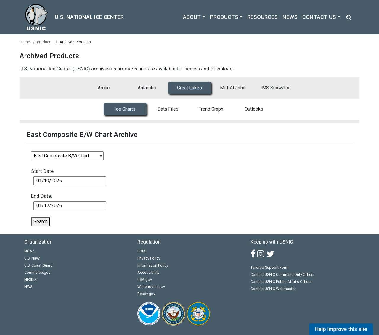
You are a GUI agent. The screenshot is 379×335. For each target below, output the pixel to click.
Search (40, 221)
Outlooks (254, 109)
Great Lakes (189, 88)
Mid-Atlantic (232, 88)
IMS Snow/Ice (275, 88)
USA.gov (144, 279)
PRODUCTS (224, 17)
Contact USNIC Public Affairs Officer (280, 281)
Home (25, 42)
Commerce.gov (37, 272)
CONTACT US (319, 17)
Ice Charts (125, 109)
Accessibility (148, 272)
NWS (28, 286)
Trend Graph (211, 109)
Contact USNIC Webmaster (273, 288)
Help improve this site (341, 329)
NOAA (29, 251)
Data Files (168, 109)
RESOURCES (262, 17)
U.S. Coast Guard (38, 265)
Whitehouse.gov (151, 286)
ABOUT (192, 17)
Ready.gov (146, 293)
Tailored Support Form (269, 267)
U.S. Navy (32, 258)
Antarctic (147, 88)
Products (44, 42)
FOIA (141, 251)
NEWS (290, 17)
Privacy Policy (148, 258)
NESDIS (30, 279)
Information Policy (152, 265)
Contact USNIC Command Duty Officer (282, 274)
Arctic (104, 88)
